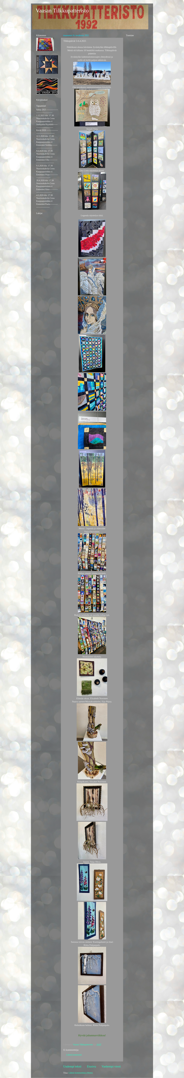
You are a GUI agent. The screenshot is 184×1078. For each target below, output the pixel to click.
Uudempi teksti (72, 1066)
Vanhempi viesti (111, 1066)
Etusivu (91, 1066)
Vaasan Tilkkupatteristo (62, 10)
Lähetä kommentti (74, 1055)
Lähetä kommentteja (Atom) (81, 1073)
